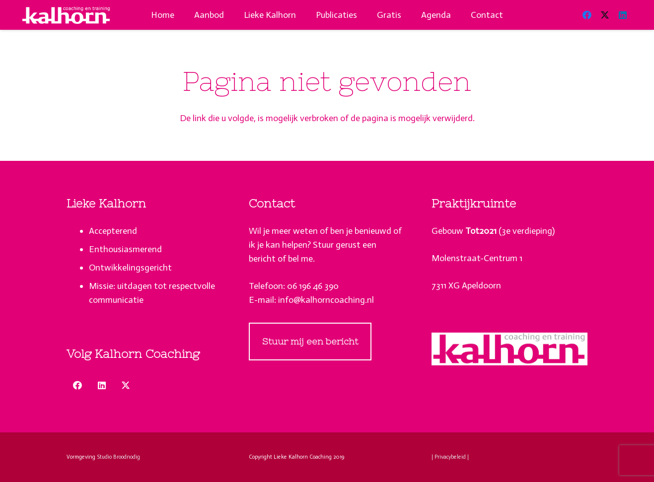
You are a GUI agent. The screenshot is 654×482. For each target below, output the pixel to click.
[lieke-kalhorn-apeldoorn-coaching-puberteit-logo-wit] (66, 15)
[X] (605, 15)
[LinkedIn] (623, 15)
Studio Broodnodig (118, 457)
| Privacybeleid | (450, 457)
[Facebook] (587, 15)
